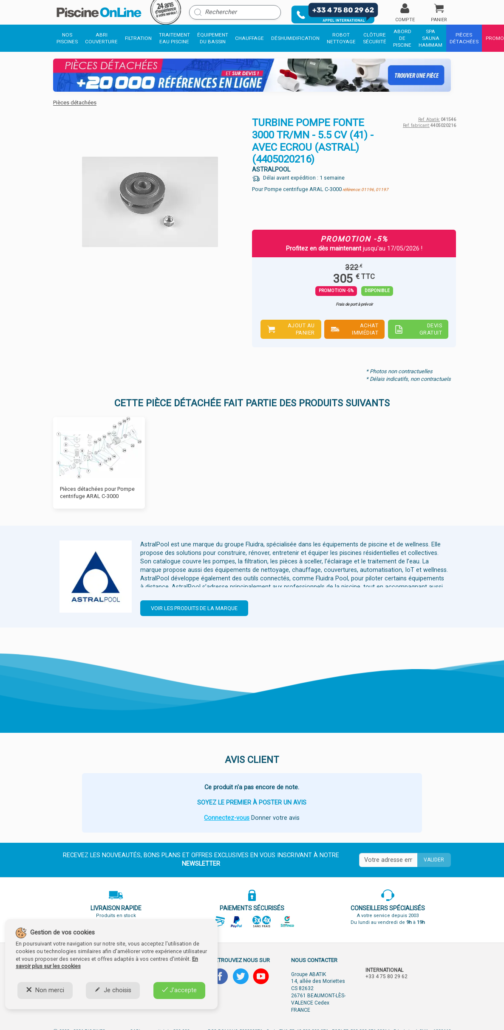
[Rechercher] (235, 12)
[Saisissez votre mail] (388, 860)
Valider (434, 860)
